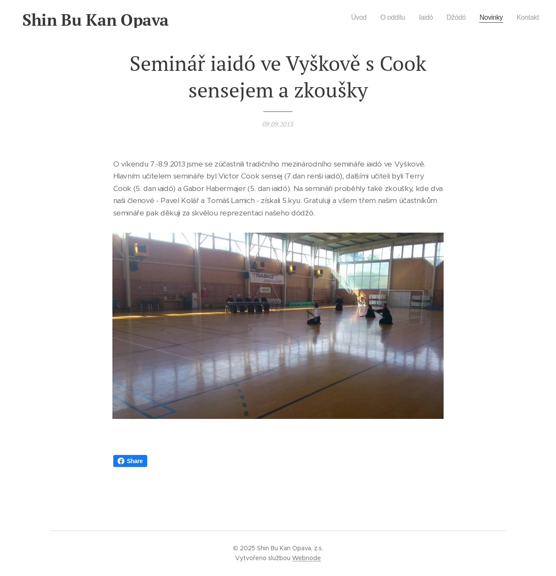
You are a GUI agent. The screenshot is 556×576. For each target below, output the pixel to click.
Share (130, 461)
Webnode (306, 558)
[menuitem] (353, 17)
